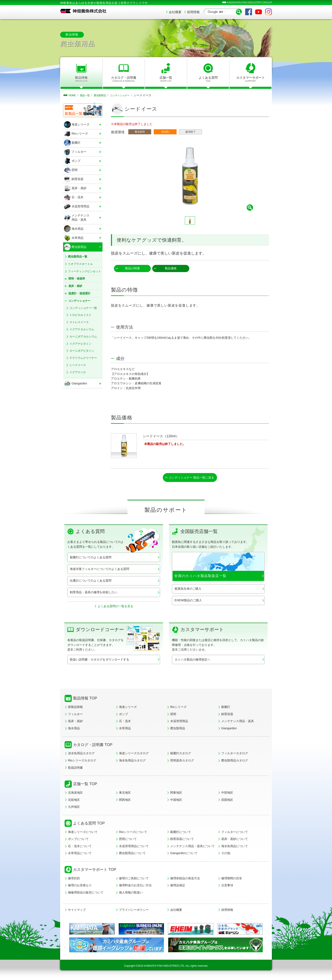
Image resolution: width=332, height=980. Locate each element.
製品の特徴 (132, 268)
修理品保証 (177, 886)
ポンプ (123, 715)
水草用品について (80, 854)
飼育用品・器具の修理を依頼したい (93, 593)
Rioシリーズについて (133, 833)
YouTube (258, 11)
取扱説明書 (75, 769)
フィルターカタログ (234, 754)
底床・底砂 (75, 722)
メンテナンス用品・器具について (192, 847)
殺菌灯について (180, 833)
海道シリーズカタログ (134, 754)
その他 (225, 854)
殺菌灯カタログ (180, 754)
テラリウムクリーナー (83, 357)
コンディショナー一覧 (83, 308)
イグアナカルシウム (81, 329)
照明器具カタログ (182, 761)
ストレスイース (79, 322)
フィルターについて (234, 833)
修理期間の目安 (231, 879)
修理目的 (74, 879)
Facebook (248, 11)
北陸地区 (74, 801)
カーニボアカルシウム (83, 336)
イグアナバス (77, 372)
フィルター (75, 715)
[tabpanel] (190, 176)
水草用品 (125, 729)
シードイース (77, 365)
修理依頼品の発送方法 (185, 879)
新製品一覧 (74, 113)
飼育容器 (227, 715)
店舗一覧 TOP (85, 785)
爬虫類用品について (132, 854)
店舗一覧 (166, 79)
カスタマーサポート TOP (94, 871)
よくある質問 (208, 79)
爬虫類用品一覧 (77, 256)
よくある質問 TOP (89, 824)
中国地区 (176, 801)
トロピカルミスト (80, 315)
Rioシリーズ (178, 708)
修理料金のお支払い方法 (135, 886)
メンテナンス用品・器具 (237, 722)
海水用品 (74, 729)
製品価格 (171, 268)
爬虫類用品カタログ (234, 761)
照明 (173, 715)
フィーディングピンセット (84, 271)
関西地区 (125, 801)
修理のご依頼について (134, 879)
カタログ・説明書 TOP (92, 746)
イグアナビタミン (80, 343)
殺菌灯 (225, 708)
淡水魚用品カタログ (81, 754)
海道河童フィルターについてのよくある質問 (99, 570)
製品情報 (81, 79)
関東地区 (176, 794)
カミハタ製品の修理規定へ (192, 660)
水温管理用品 (179, 722)
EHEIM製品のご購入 (188, 601)
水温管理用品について (134, 847)
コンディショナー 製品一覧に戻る (191, 478)
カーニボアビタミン (81, 350)
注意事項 (227, 886)
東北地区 (125, 794)
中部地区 (227, 794)
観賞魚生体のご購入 (188, 590)
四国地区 (227, 801)
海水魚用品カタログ (132, 761)
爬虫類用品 (177, 729)
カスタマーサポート (250, 79)
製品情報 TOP (85, 700)
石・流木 (125, 722)
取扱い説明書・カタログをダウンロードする (99, 660)
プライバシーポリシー (134, 911)
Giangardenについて (184, 854)
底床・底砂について (234, 840)
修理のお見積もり (80, 886)
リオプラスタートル (80, 264)
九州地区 (74, 808)
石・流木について (80, 847)
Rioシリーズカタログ (82, 761)
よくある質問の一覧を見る (115, 607)
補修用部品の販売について (86, 893)
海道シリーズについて (83, 833)
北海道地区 (75, 794)
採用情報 (193, 12)
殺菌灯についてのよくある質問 (90, 558)
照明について (128, 840)
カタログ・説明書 (124, 79)
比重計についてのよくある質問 (90, 582)
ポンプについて (78, 840)
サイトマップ (77, 911)
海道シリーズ (128, 708)
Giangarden (229, 729)
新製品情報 (75, 708)
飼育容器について (182, 840)
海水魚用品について (234, 847)
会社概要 (175, 12)
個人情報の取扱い (131, 893)
